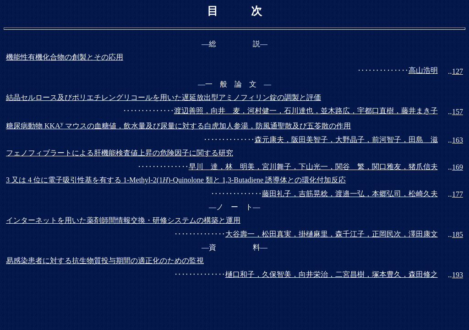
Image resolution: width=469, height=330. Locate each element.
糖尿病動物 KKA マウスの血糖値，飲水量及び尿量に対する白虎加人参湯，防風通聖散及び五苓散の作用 (178, 126)
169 (457, 167)
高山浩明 (423, 70)
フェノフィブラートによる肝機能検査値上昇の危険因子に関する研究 (119, 153)
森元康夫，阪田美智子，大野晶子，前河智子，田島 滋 (346, 139)
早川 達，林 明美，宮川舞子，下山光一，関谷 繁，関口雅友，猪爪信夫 (313, 166)
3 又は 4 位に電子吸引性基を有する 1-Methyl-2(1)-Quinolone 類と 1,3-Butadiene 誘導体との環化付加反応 (176, 180)
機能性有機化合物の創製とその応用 (64, 57)
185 (457, 234)
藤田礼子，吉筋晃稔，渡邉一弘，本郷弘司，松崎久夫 (350, 194)
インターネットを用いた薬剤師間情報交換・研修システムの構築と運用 (123, 220)
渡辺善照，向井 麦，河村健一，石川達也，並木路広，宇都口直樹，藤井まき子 (306, 111)
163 (457, 140)
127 (457, 71)
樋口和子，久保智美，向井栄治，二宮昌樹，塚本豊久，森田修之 (331, 274)
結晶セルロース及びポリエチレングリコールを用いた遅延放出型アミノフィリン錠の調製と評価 (163, 97)
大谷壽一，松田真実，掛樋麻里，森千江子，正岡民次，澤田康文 (331, 234)
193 (457, 275)
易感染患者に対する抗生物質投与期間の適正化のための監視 (105, 260)
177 (457, 194)
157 (457, 112)
